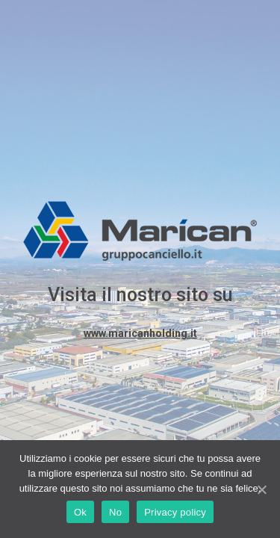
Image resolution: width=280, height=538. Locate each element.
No (115, 512)
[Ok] (261, 489)
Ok (80, 512)
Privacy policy (175, 512)
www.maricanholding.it (140, 333)
